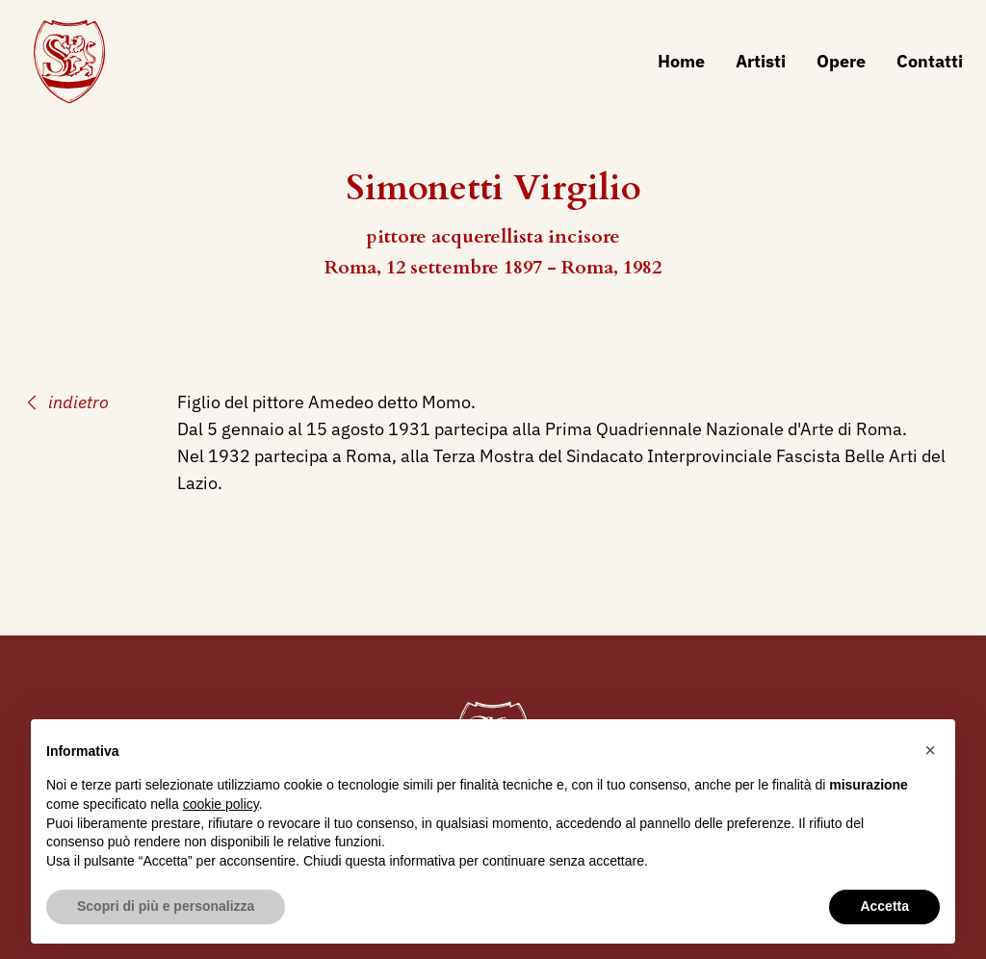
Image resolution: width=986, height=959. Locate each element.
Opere (841, 61)
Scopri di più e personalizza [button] (165, 906)
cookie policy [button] (221, 804)
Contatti (929, 61)
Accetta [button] (884, 906)
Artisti (761, 61)
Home (681, 61)
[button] (930, 750)
